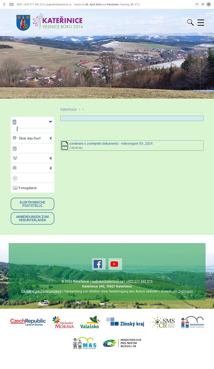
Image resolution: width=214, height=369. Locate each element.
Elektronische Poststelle (32, 204)
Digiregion (185, 291)
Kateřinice (68, 109)
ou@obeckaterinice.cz (107, 281)
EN (203, 4)
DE (209, 4)
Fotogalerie (25, 188)
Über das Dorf (26, 138)
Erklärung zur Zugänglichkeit (41, 291)
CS (197, 4)
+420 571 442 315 (139, 281)
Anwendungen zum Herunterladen (32, 218)
